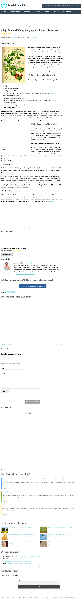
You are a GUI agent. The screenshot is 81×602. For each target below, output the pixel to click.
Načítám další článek (32, 401)
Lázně (46, 12)
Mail (11, 363)
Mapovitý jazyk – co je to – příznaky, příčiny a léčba (22, 561)
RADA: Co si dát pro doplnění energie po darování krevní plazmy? (26, 556)
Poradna (56, 12)
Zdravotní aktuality (61, 5)
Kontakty (77, 5)
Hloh (2, 176)
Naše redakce (26, 597)
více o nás (26, 263)
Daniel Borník (34, 37)
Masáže (26, 12)
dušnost (52, 201)
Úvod (4, 12)
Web (2, 368)
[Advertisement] (32, 21)
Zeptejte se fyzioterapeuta (49, 5)
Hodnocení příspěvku (6, 250)
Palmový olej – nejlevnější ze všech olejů (57, 534)
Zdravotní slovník (54, 597)
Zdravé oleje (14, 37)
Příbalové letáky (43, 597)
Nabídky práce (71, 5)
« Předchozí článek (6, 345)
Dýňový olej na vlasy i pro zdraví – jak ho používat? (59, 527)
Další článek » (59, 345)
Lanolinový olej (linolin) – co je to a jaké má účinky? (21, 534)
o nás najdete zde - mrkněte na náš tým (25, 274)
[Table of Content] (14, 43)
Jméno (6, 358)
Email (19, 580)
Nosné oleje (10, 292)
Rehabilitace (15, 12)
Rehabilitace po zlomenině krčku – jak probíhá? (21, 558)
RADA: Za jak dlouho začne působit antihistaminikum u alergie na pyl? (27, 566)
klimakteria (18, 107)
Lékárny (37, 12)
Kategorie (67, 12)
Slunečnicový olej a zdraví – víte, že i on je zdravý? (21, 527)
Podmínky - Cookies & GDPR (68, 597)
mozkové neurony (54, 93)
